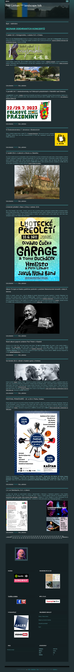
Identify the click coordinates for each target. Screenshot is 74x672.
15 (35, 536)
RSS (29, 669)
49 (55, 537)
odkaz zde (39, 302)
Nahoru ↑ (55, 669)
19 (43, 536)
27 (60, 536)
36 (27, 537)
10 (24, 536)
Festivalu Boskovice (33, 133)
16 (37, 536)
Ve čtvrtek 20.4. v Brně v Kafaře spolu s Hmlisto (23, 361)
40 (36, 537)
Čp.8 (40, 627)
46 (48, 537)
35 (25, 537)
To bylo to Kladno (25, 388)
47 (50, 537)
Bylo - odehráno (22, 85)
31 (17, 537)
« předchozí (9, 537)
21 (47, 536)
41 (38, 537)
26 (58, 536)
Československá (22, 387)
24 (54, 536)
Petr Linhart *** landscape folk (24, 5)
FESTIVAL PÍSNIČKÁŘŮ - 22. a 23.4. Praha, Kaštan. (25, 399)
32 (19, 537)
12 (29, 536)
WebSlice (33, 669)
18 (41, 536)
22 (50, 536)
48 (53, 537)
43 (42, 537)
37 (29, 537)
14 (33, 536)
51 (59, 537)
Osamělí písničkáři (43, 623)
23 (52, 536)
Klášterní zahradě (50, 61)
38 (32, 537)
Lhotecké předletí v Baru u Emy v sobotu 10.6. (23, 207)
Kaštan (16, 407)
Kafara (15, 382)
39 (34, 537)
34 (23, 537)
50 (57, 537)
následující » (65, 537)
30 (15, 537)
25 (56, 536)
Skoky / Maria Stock (43, 616)
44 (44, 537)
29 (13, 537)
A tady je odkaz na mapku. (34, 163)
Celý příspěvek (9, 85)
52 (61, 537)
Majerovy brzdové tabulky (45, 620)
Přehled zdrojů (10, 649)
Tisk (38, 669)
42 (40, 537)
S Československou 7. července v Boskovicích (23, 130)
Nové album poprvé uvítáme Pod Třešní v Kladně (24, 342)
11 (26, 536)
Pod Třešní (17, 347)
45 (46, 537)
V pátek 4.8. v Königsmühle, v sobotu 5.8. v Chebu (24, 35)
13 (31, 536)
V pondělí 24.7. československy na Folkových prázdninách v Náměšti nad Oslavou (36, 91)
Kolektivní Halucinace (48, 298)
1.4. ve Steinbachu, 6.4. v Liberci (18, 490)
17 (39, 536)
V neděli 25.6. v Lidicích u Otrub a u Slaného (22, 153)
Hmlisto (21, 95)
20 (45, 536)
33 (21, 537)
